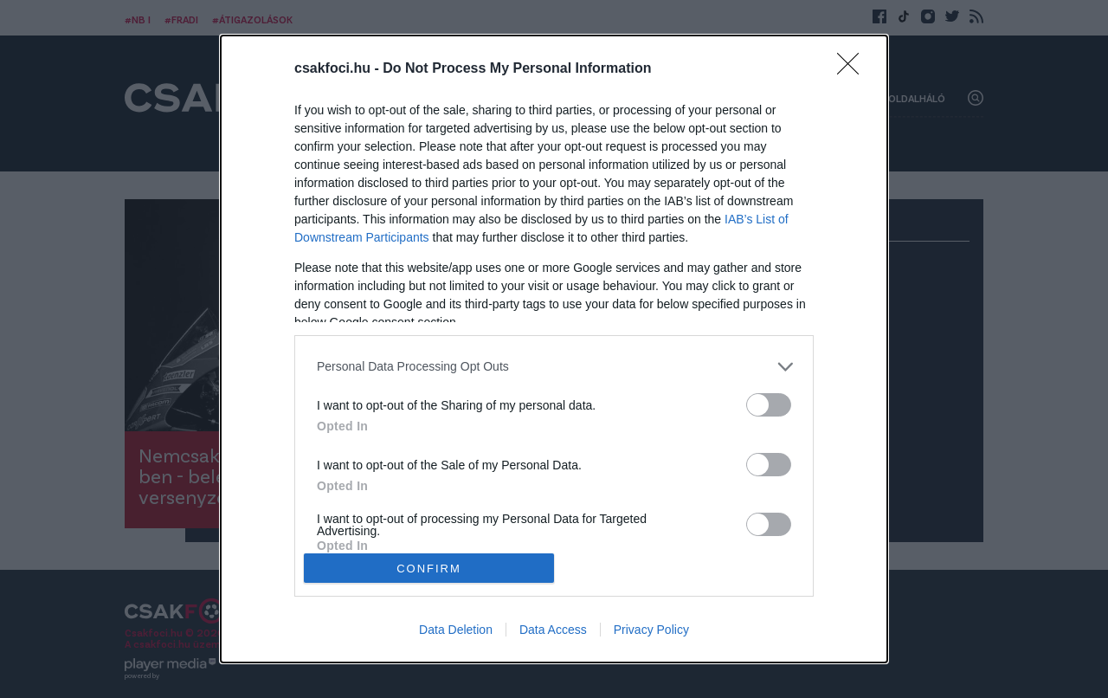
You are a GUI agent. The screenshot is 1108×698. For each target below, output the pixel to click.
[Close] (853, 69)
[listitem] (554, 367)
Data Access (553, 630)
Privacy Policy (651, 630)
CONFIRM (428, 568)
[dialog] (554, 349)
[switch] (768, 405)
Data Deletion (456, 630)
